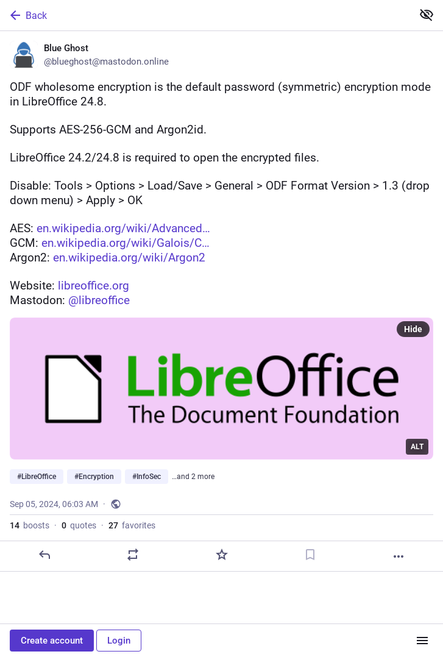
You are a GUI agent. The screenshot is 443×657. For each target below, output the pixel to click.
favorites (131, 525)
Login (118, 640)
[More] (398, 556)
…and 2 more (193, 476)
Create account (52, 640)
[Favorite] (221, 554)
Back (27, 15)
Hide (413, 329)
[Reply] (44, 554)
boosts (29, 525)
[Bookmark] (310, 554)
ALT (417, 446)
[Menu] (422, 640)
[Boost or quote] (133, 554)
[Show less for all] (426, 14)
